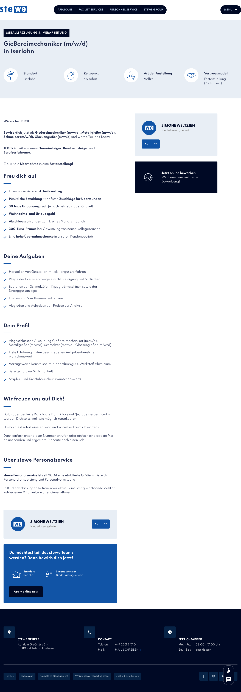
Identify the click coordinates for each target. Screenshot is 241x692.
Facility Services (91, 10)
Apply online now (26, 591)
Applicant (65, 10)
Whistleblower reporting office (92, 676)
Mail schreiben (126, 649)
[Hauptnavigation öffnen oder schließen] (230, 10)
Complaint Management (54, 676)
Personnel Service (124, 10)
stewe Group (153, 10)
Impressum (27, 676)
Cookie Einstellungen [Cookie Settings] (127, 676)
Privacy (10, 676)
